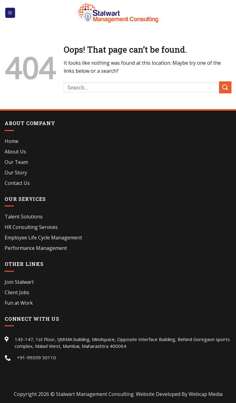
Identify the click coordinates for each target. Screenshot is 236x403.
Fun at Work (19, 302)
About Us (15, 151)
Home (11, 141)
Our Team (16, 162)
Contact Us (17, 183)
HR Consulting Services (31, 227)
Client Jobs (17, 292)
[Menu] (10, 13)
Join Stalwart (19, 282)
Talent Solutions (24, 216)
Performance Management (36, 248)
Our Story (16, 172)
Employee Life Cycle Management (43, 237)
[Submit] (225, 87)
